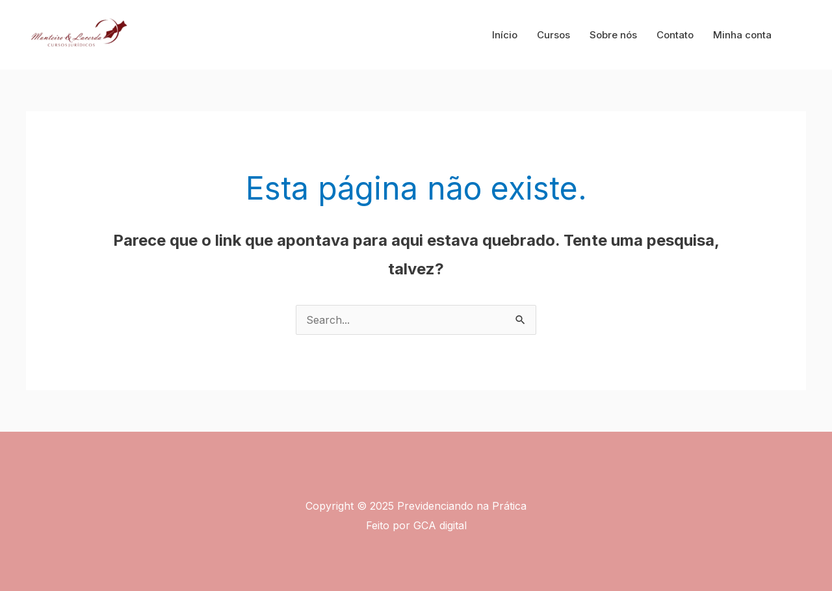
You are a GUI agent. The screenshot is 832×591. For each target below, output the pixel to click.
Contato (675, 35)
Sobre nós (613, 35)
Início (504, 35)
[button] (800, 35)
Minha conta (742, 35)
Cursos (553, 35)
